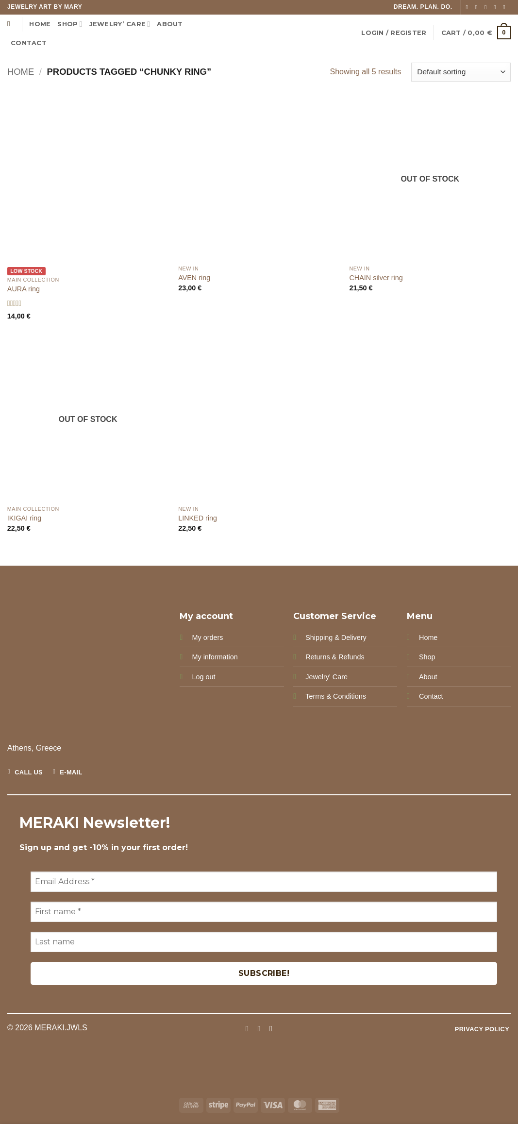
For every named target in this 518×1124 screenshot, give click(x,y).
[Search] (11, 24)
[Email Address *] (264, 882)
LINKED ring (197, 518)
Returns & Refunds (335, 657)
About (428, 677)
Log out (203, 677)
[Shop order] (461, 72)
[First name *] (264, 912)
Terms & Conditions (335, 696)
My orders (207, 637)
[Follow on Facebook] (469, 7)
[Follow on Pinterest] (506, 7)
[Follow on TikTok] (487, 7)
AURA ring (23, 289)
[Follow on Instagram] (478, 7)
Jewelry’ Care (119, 24)
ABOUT (170, 24)
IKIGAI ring (24, 518)
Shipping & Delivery (336, 637)
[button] (393, 32)
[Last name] (264, 942)
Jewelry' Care (326, 677)
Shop (69, 24)
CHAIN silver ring (375, 278)
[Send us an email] (497, 7)
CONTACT (29, 43)
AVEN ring (194, 278)
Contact (431, 696)
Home (39, 24)
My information (214, 657)
